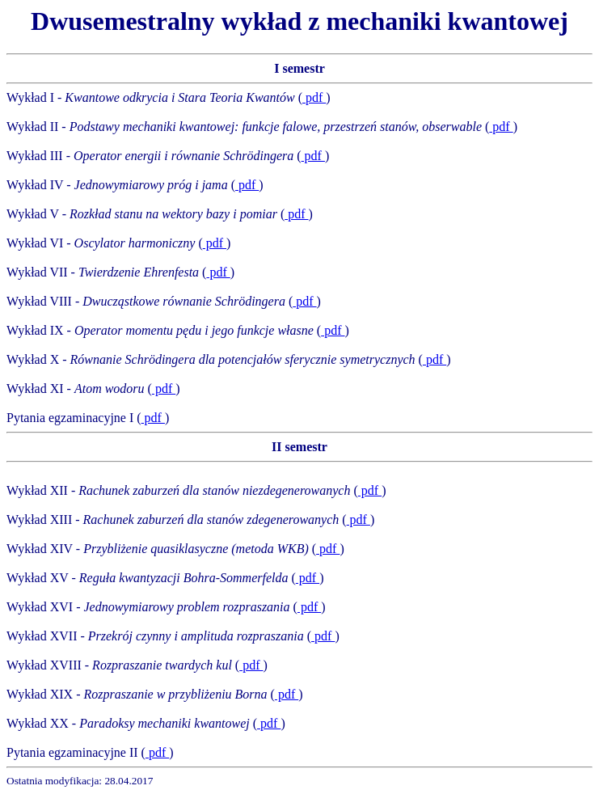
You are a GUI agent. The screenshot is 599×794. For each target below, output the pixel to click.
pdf (314, 97)
